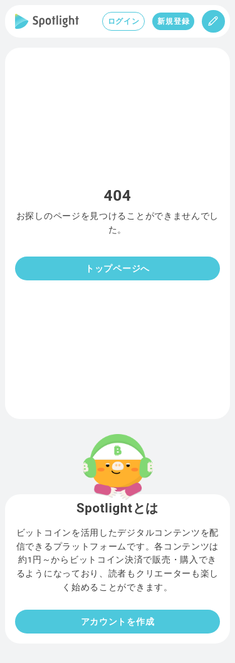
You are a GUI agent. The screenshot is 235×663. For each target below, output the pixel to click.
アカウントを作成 (118, 622)
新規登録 (173, 21)
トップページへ (117, 268)
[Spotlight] (47, 21)
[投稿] (213, 21)
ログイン (124, 21)
